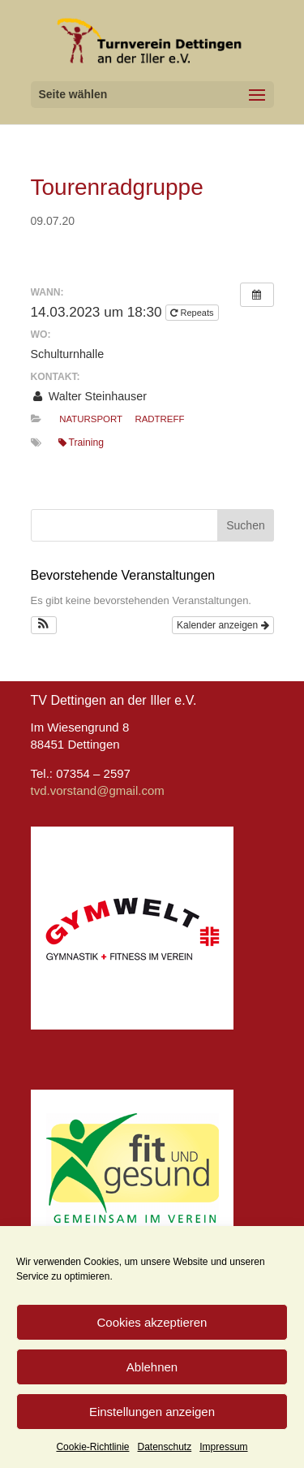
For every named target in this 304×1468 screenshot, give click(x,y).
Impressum (223, 1447)
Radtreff (159, 419)
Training (81, 442)
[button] (44, 625)
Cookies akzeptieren (152, 1322)
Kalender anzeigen (222, 625)
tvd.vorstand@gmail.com (98, 790)
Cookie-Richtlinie (92, 1447)
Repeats (193, 312)
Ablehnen (152, 1367)
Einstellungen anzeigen (152, 1411)
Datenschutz (165, 1447)
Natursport (90, 419)
